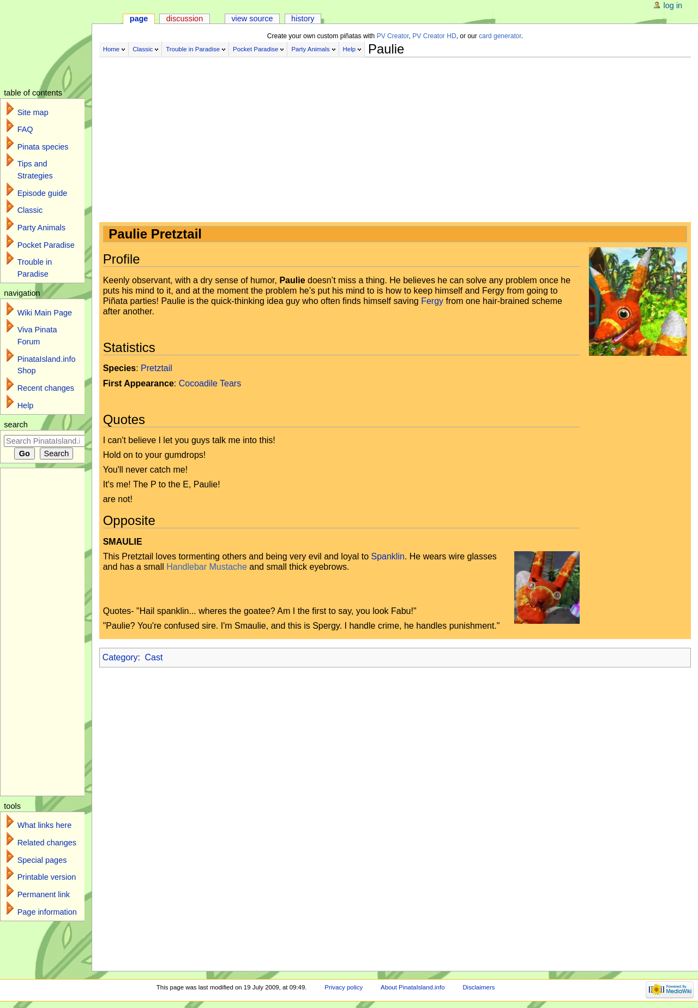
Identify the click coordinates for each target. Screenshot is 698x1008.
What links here (44, 825)
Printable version (46, 877)
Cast (154, 657)
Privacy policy (343, 987)
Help (349, 49)
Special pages (42, 860)
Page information (47, 912)
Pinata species (43, 146)
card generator (500, 36)
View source (252, 18)
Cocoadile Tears (210, 383)
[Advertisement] (372, 135)
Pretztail (156, 368)
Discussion (184, 18)
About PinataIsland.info (412, 987)
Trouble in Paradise (193, 49)
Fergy (432, 301)
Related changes (46, 842)
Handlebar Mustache (206, 566)
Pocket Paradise (255, 49)
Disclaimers (478, 987)
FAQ (25, 129)
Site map (33, 112)
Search (16, 424)
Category (120, 657)
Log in (673, 5)
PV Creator (393, 36)
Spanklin (388, 556)
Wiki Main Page (44, 312)
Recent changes (45, 388)
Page (139, 18)
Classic (143, 49)
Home (111, 49)
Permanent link (43, 894)
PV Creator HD (434, 36)
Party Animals (310, 49)
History (303, 18)
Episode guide (42, 193)
